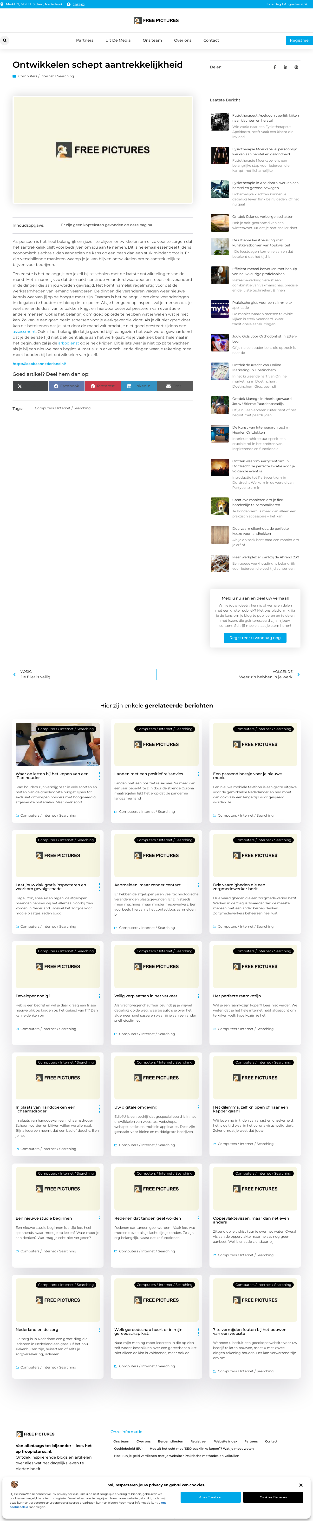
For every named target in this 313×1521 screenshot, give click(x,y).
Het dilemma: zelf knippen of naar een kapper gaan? (250, 1109)
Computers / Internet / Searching (46, 76)
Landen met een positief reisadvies (148, 774)
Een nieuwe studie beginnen (44, 1218)
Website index (225, 1441)
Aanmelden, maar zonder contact (147, 885)
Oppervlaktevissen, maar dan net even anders (251, 1220)
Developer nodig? (33, 996)
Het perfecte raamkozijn (237, 996)
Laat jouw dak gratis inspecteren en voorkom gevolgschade (51, 887)
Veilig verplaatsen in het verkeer (145, 996)
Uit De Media (118, 40)
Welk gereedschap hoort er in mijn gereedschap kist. (148, 1331)
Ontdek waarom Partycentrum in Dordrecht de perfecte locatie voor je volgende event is (263, 466)
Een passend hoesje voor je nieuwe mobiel (247, 776)
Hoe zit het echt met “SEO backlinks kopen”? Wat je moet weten (202, 1448)
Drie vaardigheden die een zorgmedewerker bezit (239, 887)
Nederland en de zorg (37, 1329)
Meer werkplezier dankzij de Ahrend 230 (265, 557)
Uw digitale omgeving (135, 1107)
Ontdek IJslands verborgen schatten (262, 216)
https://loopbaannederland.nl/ (39, 364)
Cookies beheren (273, 1497)
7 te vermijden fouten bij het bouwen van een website (250, 1331)
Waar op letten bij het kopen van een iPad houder (52, 776)
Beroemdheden (170, 1441)
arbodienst (68, 343)
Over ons (182, 40)
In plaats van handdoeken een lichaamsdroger (45, 1109)
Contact (211, 40)
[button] (301, 1485)
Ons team (152, 40)
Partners (84, 40)
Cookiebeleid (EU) (128, 1448)
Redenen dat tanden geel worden (147, 1218)
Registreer (198, 1441)
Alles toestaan (210, 1497)
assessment (24, 331)
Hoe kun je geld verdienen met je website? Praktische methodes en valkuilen (176, 1456)
